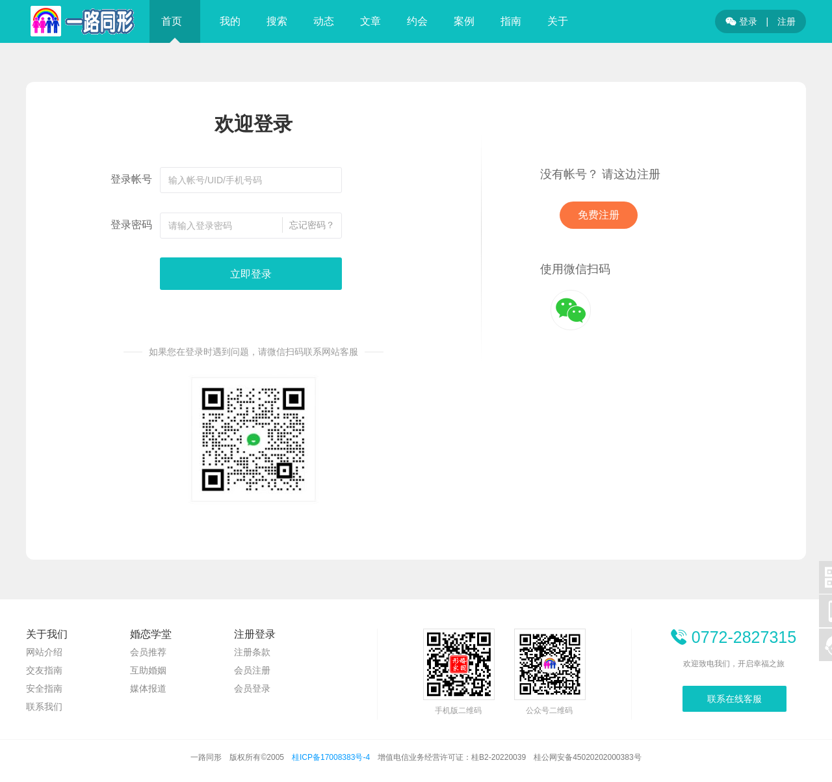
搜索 (276, 21)
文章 (370, 21)
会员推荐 (148, 652)
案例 (464, 21)
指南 (510, 21)
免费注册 (598, 214)
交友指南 (44, 670)
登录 (741, 21)
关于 (557, 21)
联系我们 (44, 706)
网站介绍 (44, 652)
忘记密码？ (312, 225)
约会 (417, 21)
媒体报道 (148, 688)
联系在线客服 (734, 699)
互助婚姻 (148, 670)
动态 (323, 21)
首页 (171, 21)
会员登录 (252, 688)
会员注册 (252, 670)
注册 (786, 21)
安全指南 (44, 688)
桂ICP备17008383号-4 (331, 757)
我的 (230, 21)
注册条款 (252, 652)
